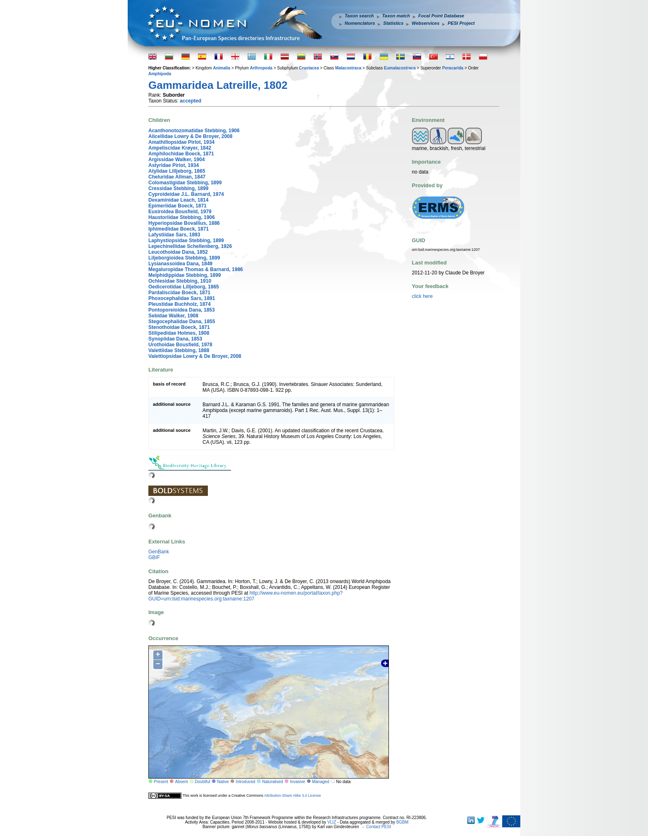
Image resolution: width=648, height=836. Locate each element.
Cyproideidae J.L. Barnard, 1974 (186, 194)
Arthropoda (261, 68)
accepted (190, 101)
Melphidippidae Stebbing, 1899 (184, 275)
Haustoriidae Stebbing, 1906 (181, 217)
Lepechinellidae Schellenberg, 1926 (190, 246)
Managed (320, 781)
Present (161, 781)
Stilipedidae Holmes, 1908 (178, 333)
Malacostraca (348, 68)
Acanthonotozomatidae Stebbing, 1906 (194, 130)
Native (223, 781)
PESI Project (461, 23)
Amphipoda (159, 73)
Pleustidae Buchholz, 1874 (179, 304)
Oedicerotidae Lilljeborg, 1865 (183, 287)
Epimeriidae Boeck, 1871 (177, 206)
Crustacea (309, 68)
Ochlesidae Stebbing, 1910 (179, 281)
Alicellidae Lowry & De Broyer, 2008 (190, 136)
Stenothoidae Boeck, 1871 (179, 327)
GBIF (154, 557)
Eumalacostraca (400, 68)
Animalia (221, 68)
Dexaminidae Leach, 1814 (178, 200)
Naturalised (272, 781)
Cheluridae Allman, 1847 (176, 177)
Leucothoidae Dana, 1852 (178, 252)
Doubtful (202, 781)
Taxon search (359, 15)
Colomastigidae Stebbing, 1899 (185, 183)
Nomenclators (360, 23)
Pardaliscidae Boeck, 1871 (179, 292)
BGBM (402, 822)
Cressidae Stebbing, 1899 (178, 188)
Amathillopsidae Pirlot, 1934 (181, 142)
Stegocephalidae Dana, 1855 (181, 321)
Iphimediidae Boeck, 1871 (178, 229)
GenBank (158, 552)
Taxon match (396, 15)
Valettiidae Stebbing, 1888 (178, 350)
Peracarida (452, 68)
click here (422, 296)
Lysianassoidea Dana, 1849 (180, 264)
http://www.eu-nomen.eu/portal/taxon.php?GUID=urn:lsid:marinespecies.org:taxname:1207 (245, 596)
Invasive (297, 781)
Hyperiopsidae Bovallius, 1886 (184, 223)
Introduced (245, 781)
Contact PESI (378, 826)
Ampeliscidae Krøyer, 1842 (179, 148)
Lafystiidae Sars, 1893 (174, 235)
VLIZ (331, 822)
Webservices (425, 23)
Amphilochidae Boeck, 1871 (181, 154)
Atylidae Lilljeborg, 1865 (176, 171)
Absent (181, 781)
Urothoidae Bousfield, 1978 (180, 345)
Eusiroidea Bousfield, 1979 (180, 211)
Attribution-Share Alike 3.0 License (292, 795)
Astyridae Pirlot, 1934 (173, 165)
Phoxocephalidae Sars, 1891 (181, 298)
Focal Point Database (441, 15)
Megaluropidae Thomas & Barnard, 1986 (195, 269)
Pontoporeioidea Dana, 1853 (181, 310)
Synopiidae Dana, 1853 (175, 339)
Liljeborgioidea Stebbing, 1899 (184, 258)
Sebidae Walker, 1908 (173, 316)
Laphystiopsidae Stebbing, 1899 (186, 240)
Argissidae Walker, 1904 (176, 159)
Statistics (393, 23)
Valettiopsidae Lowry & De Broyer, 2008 (194, 356)
